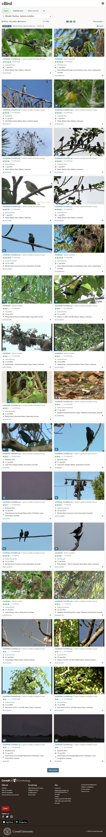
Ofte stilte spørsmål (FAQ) (63, 801)
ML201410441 (59, 124)
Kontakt (57, 803)
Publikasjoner (32, 792)
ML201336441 (59, 320)
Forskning (32, 785)
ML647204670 (7, 567)
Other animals (33, 11)
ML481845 (58, 761)
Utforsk (5, 785)
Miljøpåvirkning (33, 790)
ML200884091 (59, 415)
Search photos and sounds (10, 795)
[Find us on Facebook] (3, 816)
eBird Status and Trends (35, 788)
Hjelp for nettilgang (87, 787)
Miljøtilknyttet (18, 11)
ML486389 (58, 468)
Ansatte (57, 794)
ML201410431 (7, 172)
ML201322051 (59, 663)
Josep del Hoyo (10, 65)
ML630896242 (59, 75)
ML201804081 (7, 320)
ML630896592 (59, 271)
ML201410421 (7, 73)
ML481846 (6, 518)
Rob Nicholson (62, 65)
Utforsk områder (7, 790)
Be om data (31, 795)
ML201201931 (7, 710)
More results (53, 770)
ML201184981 (59, 367)
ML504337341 (7, 615)
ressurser (58, 788)
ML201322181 (7, 663)
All (44, 11)
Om (56, 785)
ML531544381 (59, 567)
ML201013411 (7, 419)
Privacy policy (85, 789)
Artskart (4, 788)
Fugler (6, 11)
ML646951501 (59, 615)
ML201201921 (59, 710)
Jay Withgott (61, 559)
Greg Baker (8, 116)
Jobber (57, 796)
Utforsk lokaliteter (7, 792)
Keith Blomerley (10, 411)
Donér (5, 808)
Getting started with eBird (63, 799)
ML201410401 (7, 220)
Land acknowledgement (88, 784)
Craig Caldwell (9, 607)
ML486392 (6, 468)
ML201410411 (59, 172)
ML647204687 (7, 269)
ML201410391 (59, 220)
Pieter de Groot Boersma (65, 407)
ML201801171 (7, 124)
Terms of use (85, 791)
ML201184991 (7, 367)
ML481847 (6, 761)
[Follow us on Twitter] (7, 816)
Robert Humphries (11, 261)
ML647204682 (59, 516)
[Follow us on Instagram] (11, 816)
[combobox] (27, 16)
